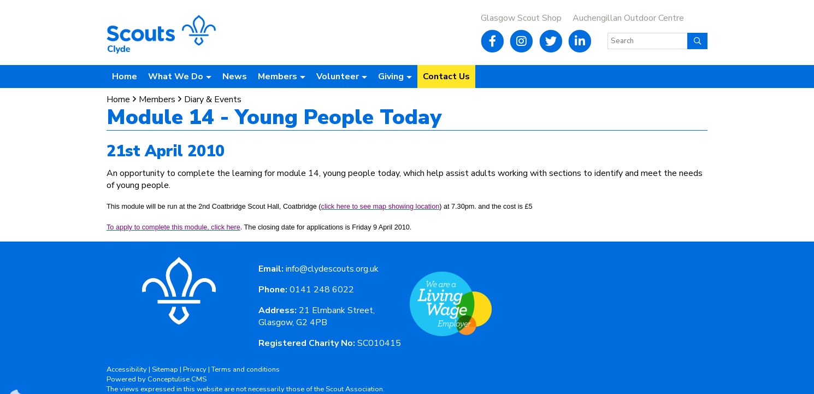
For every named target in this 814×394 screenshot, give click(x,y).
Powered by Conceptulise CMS (157, 379)
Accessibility (127, 369)
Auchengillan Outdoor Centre (628, 18)
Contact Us (446, 76)
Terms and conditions (245, 369)
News (234, 76)
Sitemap (165, 369)
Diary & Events (212, 99)
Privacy (195, 369)
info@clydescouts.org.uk (332, 269)
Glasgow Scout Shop (521, 18)
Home (124, 76)
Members (157, 99)
